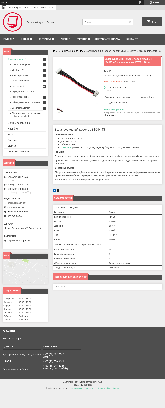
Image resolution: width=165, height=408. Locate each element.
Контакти (132, 39)
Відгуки (12, 145)
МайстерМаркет (20, 75)
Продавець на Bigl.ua (82, 385)
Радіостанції (18, 86)
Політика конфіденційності (107, 388)
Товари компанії (17, 59)
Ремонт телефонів (21, 64)
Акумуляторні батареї (23, 91)
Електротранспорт (21, 107)
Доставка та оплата (107, 39)
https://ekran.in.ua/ (17, 203)
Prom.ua (98, 382)
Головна (8, 39)
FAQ (10, 134)
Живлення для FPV (73, 51)
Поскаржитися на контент (81, 388)
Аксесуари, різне (20, 97)
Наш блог (13, 128)
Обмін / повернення (19, 122)
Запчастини (46, 39)
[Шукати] (130, 22)
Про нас (12, 140)
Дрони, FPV (18, 70)
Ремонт (65, 39)
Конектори (65, 147)
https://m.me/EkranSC (18, 211)
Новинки (26, 39)
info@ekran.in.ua (15, 207)
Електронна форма (12, 338)
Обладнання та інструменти (26, 102)
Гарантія (82, 39)
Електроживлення (21, 80)
